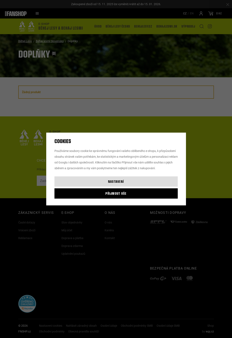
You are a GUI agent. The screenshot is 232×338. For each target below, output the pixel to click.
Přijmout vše (115, 193)
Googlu (63, 162)
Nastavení (116, 181)
